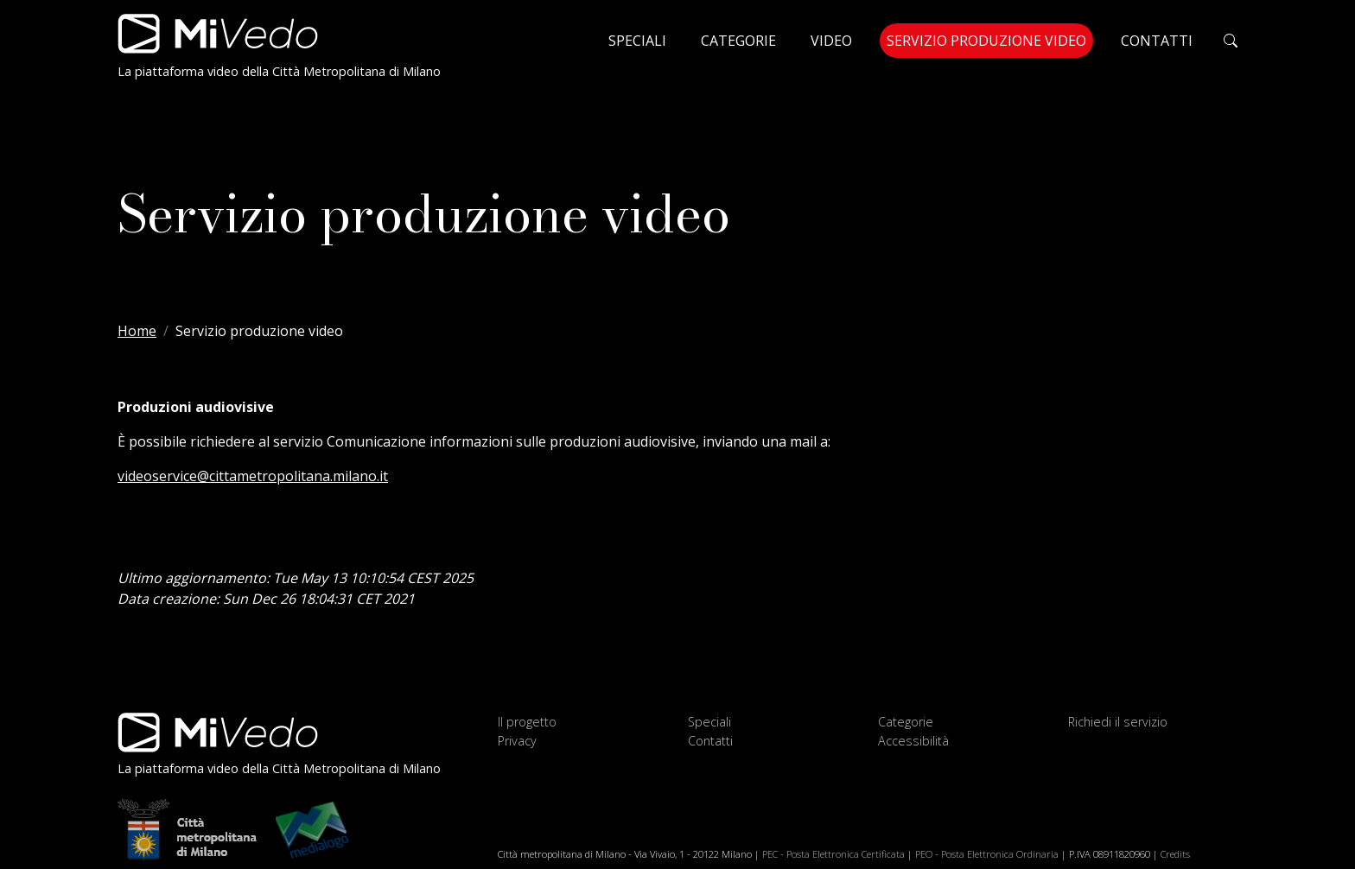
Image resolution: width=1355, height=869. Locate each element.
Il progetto (527, 722)
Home (137, 330)
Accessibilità (913, 741)
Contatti (1157, 40)
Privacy (517, 741)
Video (831, 40)
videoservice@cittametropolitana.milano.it (253, 475)
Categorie (738, 40)
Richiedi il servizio (1117, 722)
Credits (1175, 853)
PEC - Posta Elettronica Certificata (833, 853)
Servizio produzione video (990, 39)
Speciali (637, 40)
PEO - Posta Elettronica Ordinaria (987, 853)
